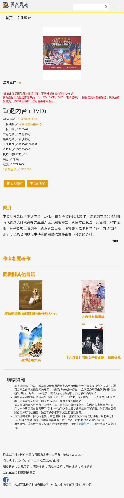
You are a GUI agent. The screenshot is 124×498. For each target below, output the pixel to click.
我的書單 (37, 183)
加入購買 (14, 183)
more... (116, 241)
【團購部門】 (84, 423)
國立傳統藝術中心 (30, 124)
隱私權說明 (55, 466)
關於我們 (8, 466)
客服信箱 (86, 466)
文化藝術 (24, 18)
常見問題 (23, 466)
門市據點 (71, 466)
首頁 (9, 18)
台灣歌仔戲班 (28, 119)
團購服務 (39, 466)
